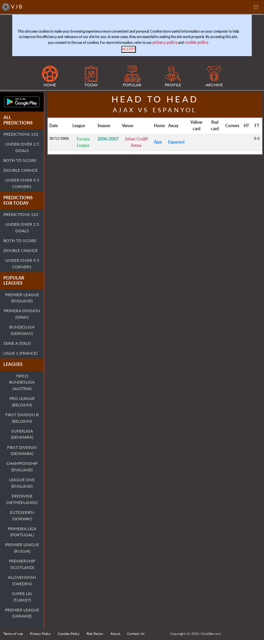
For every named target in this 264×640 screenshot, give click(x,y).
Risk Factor (95, 633)
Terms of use (13, 633)
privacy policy (165, 42)
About (115, 633)
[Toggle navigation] (256, 7)
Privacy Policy (40, 633)
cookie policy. (196, 42)
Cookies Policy (69, 633)
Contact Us (135, 633)
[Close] (128, 49)
